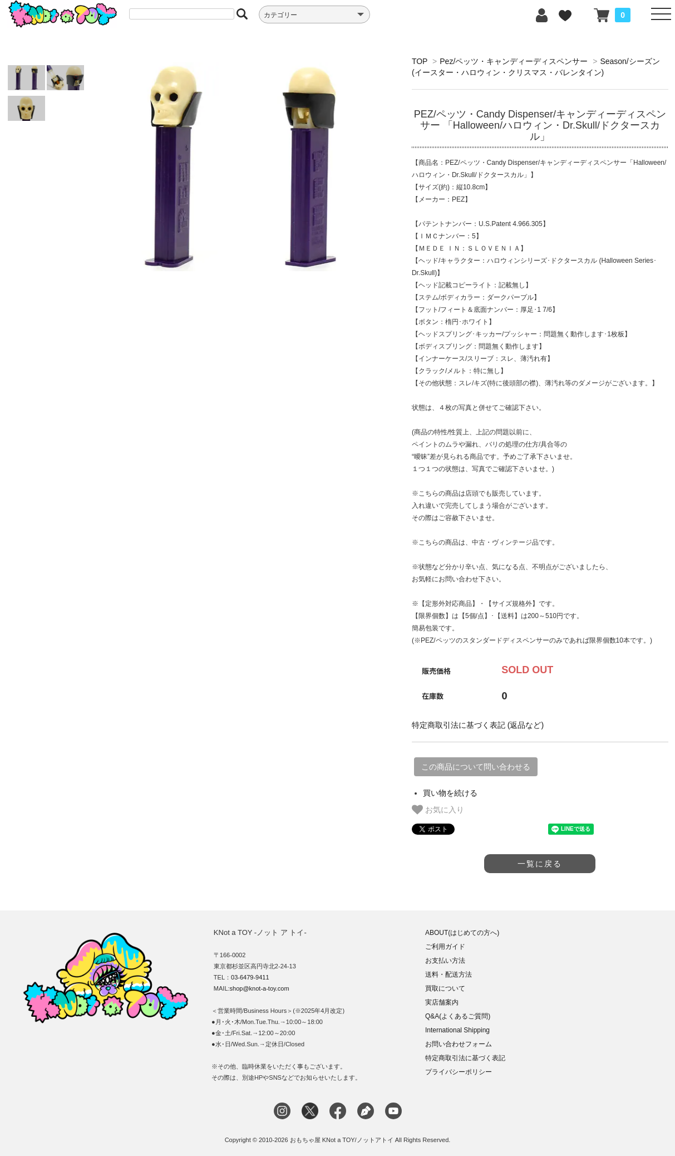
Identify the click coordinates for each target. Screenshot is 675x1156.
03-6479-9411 (250, 977)
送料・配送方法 (448, 974)
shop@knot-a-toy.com (259, 988)
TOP (419, 61)
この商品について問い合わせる (475, 766)
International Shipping (457, 1030)
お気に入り (438, 809)
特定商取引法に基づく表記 (465, 1058)
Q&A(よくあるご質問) (457, 1016)
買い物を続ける (450, 792)
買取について (445, 988)
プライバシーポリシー (458, 1072)
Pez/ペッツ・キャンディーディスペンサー (514, 61)
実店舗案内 (442, 1002)
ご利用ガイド (445, 947)
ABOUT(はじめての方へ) (462, 933)
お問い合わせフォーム (458, 1044)
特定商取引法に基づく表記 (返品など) (478, 725)
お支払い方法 (445, 960)
